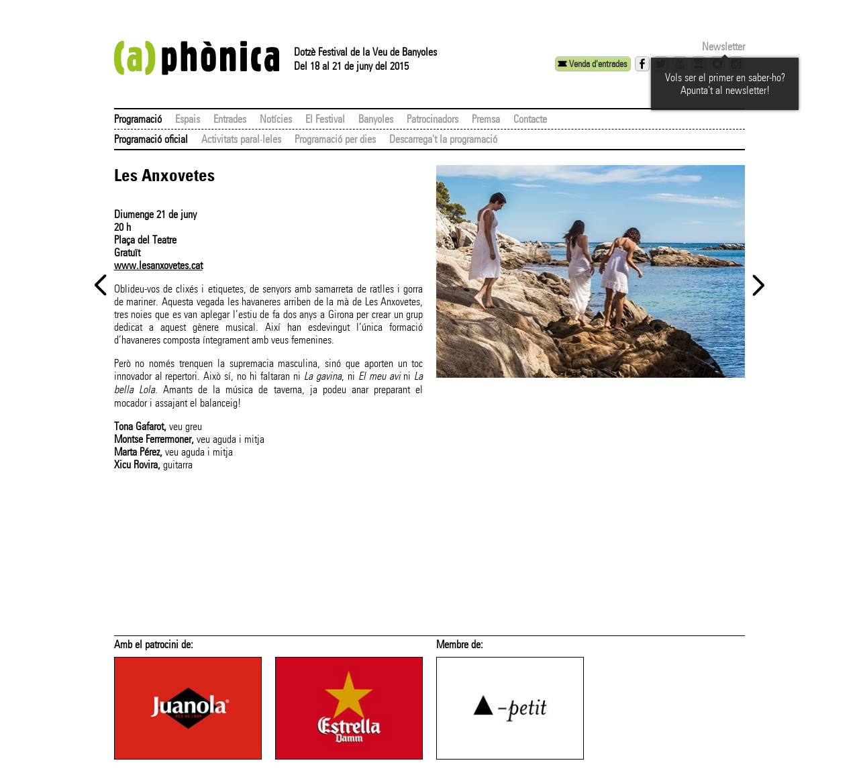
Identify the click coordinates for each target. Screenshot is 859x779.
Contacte (530, 119)
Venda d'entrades (598, 64)
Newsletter (723, 46)
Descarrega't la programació (443, 139)
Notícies (276, 119)
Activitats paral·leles (241, 139)
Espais (187, 119)
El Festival (325, 119)
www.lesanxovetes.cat (158, 265)
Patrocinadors (432, 119)
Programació (138, 119)
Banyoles (375, 119)
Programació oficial (151, 139)
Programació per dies (335, 139)
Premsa (486, 119)
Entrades (229, 119)
